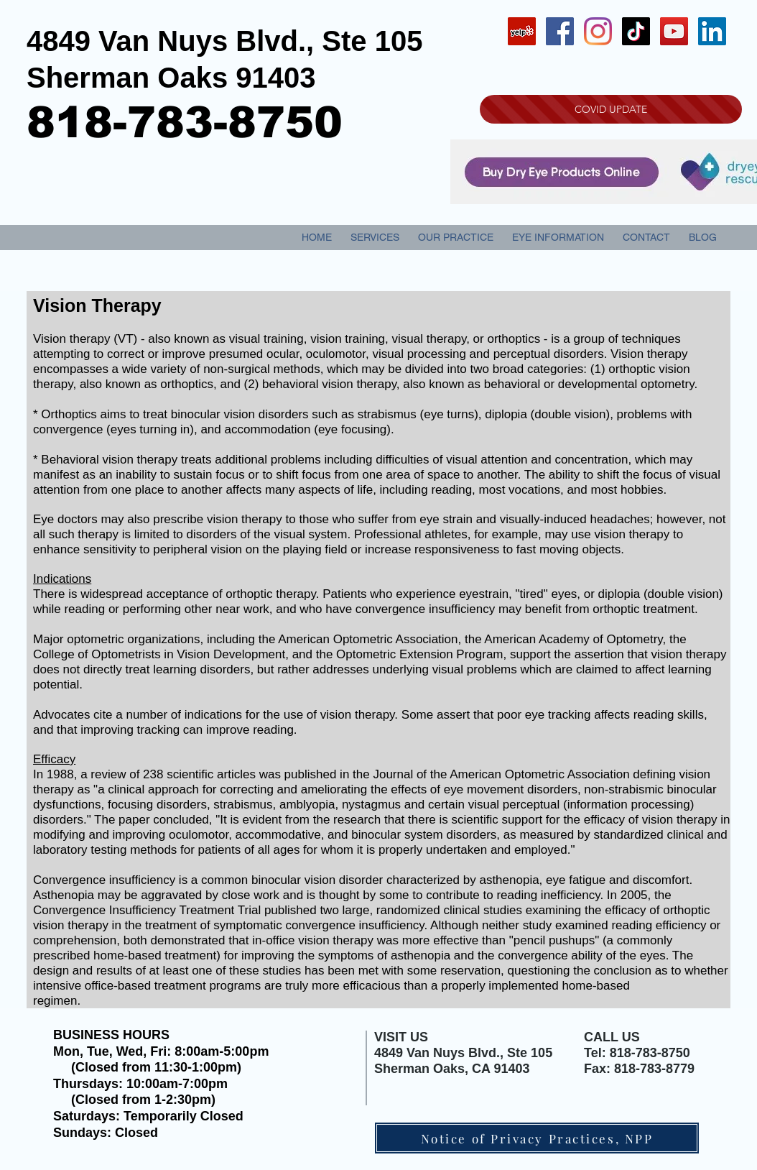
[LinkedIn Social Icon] (712, 31)
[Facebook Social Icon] (560, 31)
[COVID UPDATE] (611, 109)
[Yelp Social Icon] (522, 31)
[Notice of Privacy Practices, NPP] (537, 1138)
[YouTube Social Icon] (674, 31)
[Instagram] (598, 31)
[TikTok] (636, 31)
